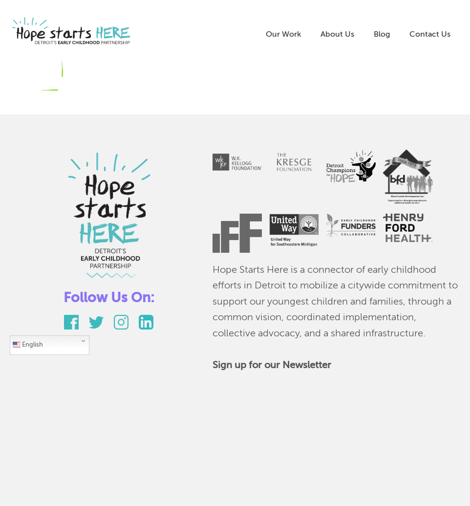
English (28, 345)
